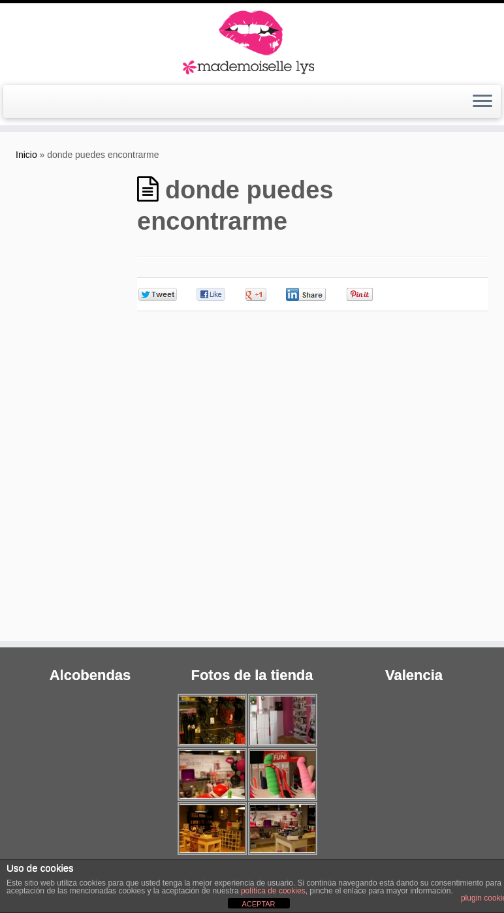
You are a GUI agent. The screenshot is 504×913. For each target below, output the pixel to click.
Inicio (26, 154)
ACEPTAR (258, 904)
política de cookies (273, 890)
